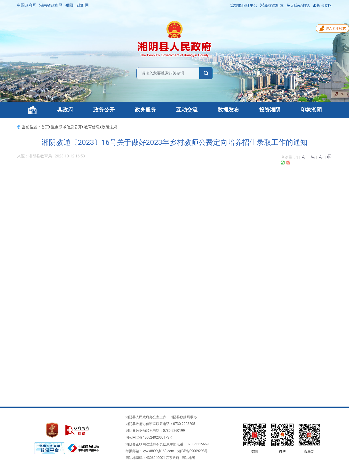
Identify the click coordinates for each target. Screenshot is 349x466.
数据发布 (228, 110)
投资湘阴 (269, 110)
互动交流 (187, 110)
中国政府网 (26, 5)
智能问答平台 (243, 5)
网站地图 (188, 458)
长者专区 (322, 5)
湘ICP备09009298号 (192, 451)
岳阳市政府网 (77, 5)
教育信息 (92, 127)
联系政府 (172, 458)
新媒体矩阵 (272, 5)
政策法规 (109, 127)
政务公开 (104, 110)
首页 (45, 127)
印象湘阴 (311, 110)
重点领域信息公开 (66, 127)
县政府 (65, 110)
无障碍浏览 (298, 5)
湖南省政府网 (51, 5)
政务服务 (145, 110)
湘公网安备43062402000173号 (149, 437)
